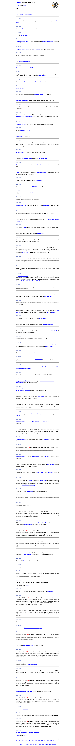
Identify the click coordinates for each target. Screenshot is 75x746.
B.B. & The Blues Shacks (25, 368)
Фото (39, 744)
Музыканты (26, 744)
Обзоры (54, 744)
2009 (17, 740)
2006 (26, 740)
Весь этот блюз (34, 744)
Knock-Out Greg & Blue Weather (51, 330)
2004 (18, 5)
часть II (51, 346)
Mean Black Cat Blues (23, 276)
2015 (41, 739)
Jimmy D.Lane (45, 367)
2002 (24, 5)
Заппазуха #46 (19, 136)
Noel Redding (50, 464)
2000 (45, 740)
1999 (48, 740)
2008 (20, 740)
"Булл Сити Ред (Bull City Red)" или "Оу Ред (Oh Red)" (28, 280)
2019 (29, 739)
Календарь (48, 744)
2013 (48, 739)
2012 (51, 739)
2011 (54, 739)
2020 (26, 739)
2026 (17, 739)
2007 (23, 740)
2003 (35, 740)
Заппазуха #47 (19, 88)
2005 (29, 740)
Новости (44, 744)
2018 (32, 739)
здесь (27, 585)
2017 (35, 739)
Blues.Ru (19, 2)
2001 (41, 740)
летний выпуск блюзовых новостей (27, 352)
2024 (20, 739)
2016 (38, 739)
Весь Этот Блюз (53, 345)
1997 (54, 740)
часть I (46, 346)
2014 (45, 739)
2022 (23, 739)
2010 (57, 739)
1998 (51, 740)
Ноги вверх (25, 709)
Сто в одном (26, 560)
